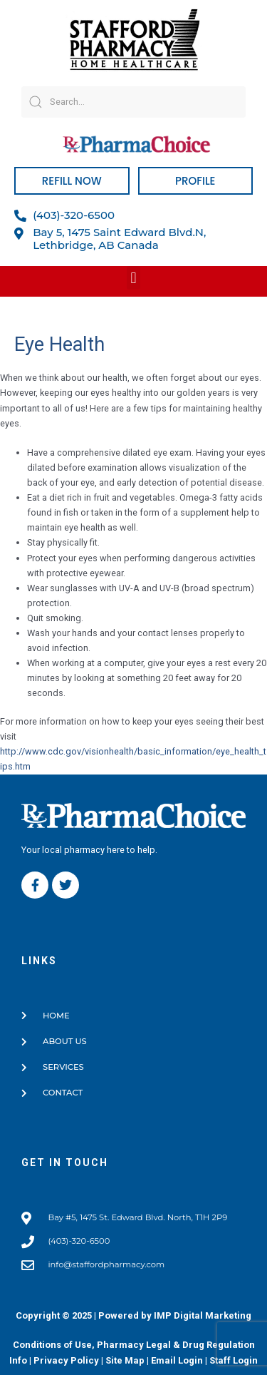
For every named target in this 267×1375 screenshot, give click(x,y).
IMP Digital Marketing (202, 1315)
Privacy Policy (66, 1360)
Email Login (177, 1360)
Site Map (125, 1360)
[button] (133, 278)
